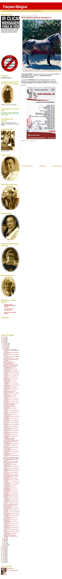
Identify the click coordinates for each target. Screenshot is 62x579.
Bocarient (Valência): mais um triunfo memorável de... (10, 454)
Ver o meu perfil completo (12, 570)
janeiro (4, 545)
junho (4, 539)
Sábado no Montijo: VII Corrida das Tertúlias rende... (9, 395)
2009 (4, 562)
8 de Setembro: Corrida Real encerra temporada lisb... (10, 369)
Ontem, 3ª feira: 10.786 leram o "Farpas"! (11, 358)
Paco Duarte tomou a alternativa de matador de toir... (10, 534)
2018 (4, 550)
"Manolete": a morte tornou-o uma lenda (10, 461)
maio (4, 540)
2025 (4, 338)
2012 (4, 558)
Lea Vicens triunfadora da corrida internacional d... (9, 486)
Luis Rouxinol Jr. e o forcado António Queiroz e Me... (10, 387)
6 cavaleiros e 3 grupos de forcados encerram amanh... (10, 505)
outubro (5, 345)
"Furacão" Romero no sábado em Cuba (10, 364)
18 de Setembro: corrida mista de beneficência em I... (9, 367)
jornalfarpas (10, 568)
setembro (5, 347)
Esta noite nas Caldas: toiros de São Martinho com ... (10, 465)
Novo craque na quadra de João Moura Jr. (11, 457)
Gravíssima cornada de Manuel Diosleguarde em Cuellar (9, 439)
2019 (4, 549)
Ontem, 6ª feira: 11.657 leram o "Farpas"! (11, 474)
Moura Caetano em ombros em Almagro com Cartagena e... (10, 448)
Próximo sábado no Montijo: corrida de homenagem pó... (10, 429)
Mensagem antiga (57, 165)
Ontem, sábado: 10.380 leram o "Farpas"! (11, 458)
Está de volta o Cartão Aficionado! (9, 535)
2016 (4, 553)
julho (4, 538)
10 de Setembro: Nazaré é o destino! (10, 349)
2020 (4, 548)
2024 (4, 339)
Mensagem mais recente (27, 165)
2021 (4, 546)
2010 (4, 561)
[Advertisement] (33, 154)
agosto (4, 348)
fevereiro (5, 544)
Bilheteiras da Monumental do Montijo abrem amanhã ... (10, 379)
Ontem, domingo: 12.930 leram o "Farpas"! (11, 440)
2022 (4, 342)
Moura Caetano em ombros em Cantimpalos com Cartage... (9, 405)
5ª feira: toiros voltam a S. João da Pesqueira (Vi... (9, 381)
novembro (5, 344)
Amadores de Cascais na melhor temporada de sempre (9, 363)
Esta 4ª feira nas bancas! (8, 361)
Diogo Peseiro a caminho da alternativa (10, 365)
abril (4, 541)
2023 (4, 340)
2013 (4, 557)
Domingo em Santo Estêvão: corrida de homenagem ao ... (10, 507)
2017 (4, 552)
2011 (4, 559)
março (4, 543)
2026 (4, 337)
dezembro (5, 343)
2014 (4, 555)
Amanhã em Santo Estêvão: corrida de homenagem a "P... (10, 476)
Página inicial (43, 165)
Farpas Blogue (15, 7)
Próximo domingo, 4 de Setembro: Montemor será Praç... (9, 391)
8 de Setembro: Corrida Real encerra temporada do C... (10, 415)
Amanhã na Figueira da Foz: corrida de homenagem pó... (10, 490)
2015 (4, 554)
